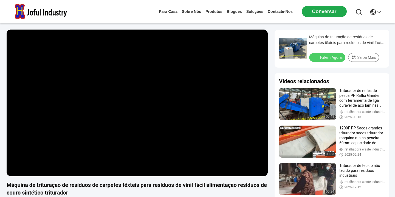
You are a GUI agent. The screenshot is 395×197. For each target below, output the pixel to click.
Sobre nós (191, 11)
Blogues (234, 11)
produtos (213, 11)
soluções (254, 11)
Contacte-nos (280, 11)
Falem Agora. (328, 57)
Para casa (168, 11)
